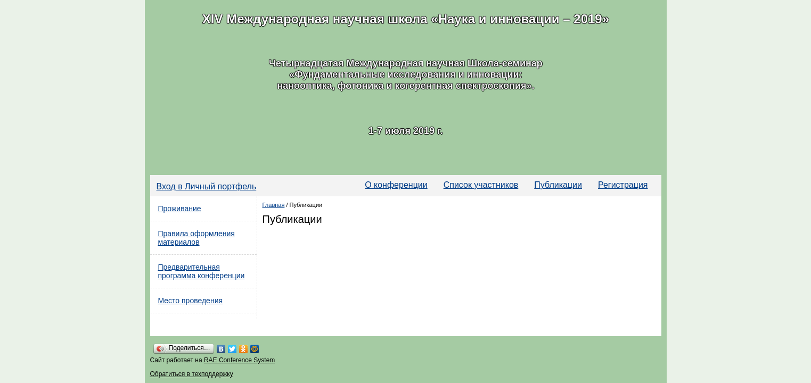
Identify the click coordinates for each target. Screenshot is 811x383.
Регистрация (623, 184)
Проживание (179, 208)
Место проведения (190, 300)
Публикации (558, 184)
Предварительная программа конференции (201, 271)
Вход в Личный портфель (207, 186)
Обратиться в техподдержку (191, 374)
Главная (274, 205)
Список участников (481, 184)
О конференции (396, 184)
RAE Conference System (239, 360)
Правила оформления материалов (196, 237)
